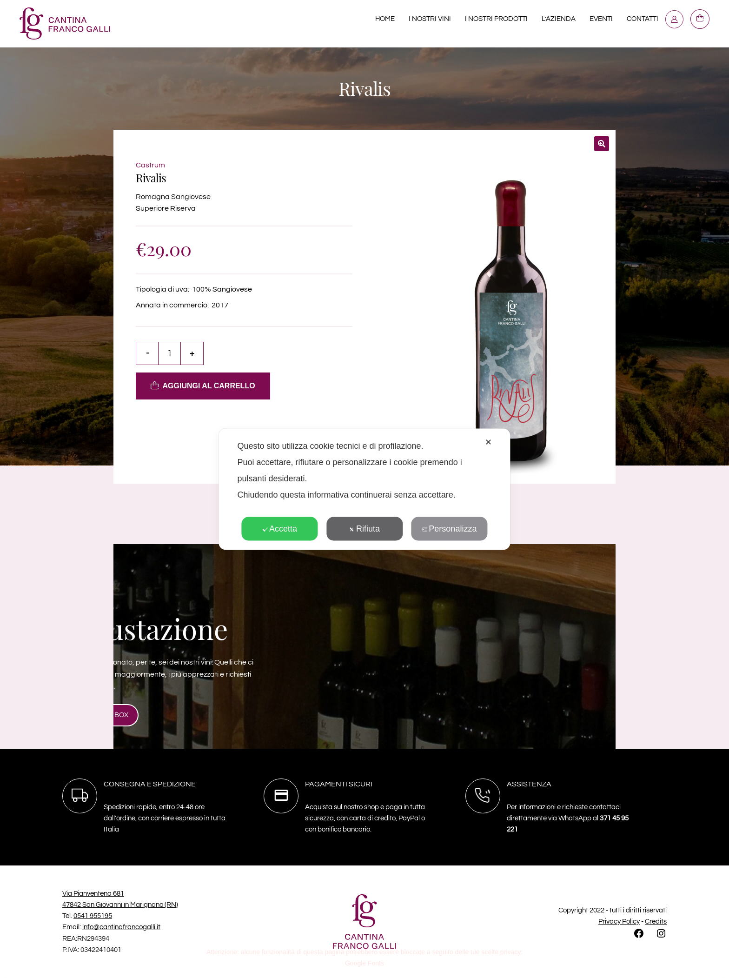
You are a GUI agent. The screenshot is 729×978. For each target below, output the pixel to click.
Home (385, 18)
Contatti (642, 18)
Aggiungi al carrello (209, 386)
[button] (601, 143)
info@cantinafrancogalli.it (121, 927)
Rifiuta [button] (364, 528)
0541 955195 (92, 915)
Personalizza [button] (449, 528)
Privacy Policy (619, 921)
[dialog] (364, 489)
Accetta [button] (279, 528)
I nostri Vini (430, 18)
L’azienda (559, 18)
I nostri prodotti (496, 18)
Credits (656, 921)
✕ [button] (488, 441)
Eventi (601, 18)
